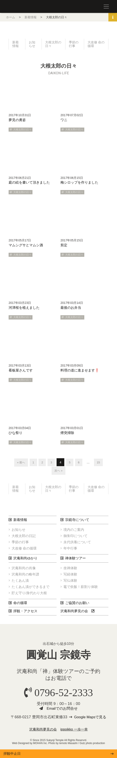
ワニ (63, 120)
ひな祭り (15, 433)
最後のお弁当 (70, 308)
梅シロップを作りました (79, 183)
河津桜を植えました (24, 308)
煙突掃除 (67, 433)
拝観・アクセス (25, 613)
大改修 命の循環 (95, 44)
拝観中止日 (12, 753)
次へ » (58, 471)
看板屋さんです (21, 371)
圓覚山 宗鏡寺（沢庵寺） (17, 6)
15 (100, 463)
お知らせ (32, 44)
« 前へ (19, 463)
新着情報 (31, 17)
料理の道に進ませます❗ (79, 371)
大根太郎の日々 (52, 44)
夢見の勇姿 (17, 120)
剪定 (63, 246)
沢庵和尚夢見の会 (74, 613)
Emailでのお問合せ (62, 710)
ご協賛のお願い (77, 604)
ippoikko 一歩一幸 (74, 731)
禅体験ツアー (75, 560)
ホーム (10, 17)
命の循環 (20, 604)
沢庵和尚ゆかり (25, 560)
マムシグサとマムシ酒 (26, 246)
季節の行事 (74, 44)
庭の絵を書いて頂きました (29, 183)
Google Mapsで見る (90, 719)
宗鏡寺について (77, 521)
